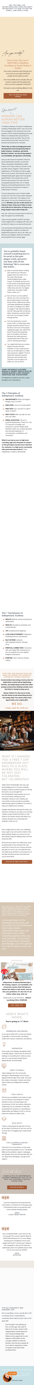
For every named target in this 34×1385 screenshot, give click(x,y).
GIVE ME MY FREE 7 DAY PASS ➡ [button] (17, 861)
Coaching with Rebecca (22, 1375)
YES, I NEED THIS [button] (17, 1005)
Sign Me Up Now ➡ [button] (17, 1187)
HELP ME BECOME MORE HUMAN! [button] (18, 95)
